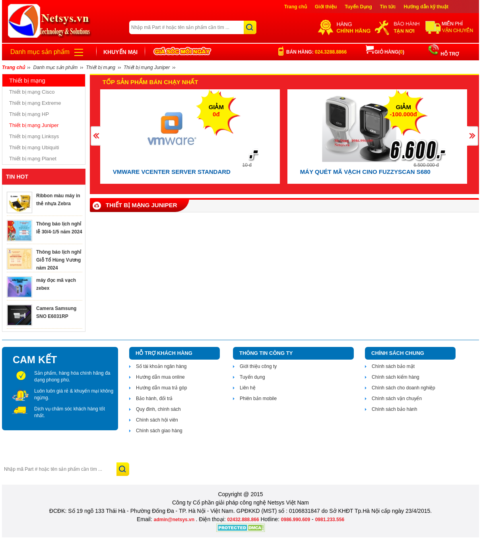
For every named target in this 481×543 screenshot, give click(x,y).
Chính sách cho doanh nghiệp (403, 388)
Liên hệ (248, 388)
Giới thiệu (326, 7)
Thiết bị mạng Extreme (35, 103)
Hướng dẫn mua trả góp (161, 388)
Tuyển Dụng (358, 7)
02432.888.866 (243, 519)
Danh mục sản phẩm (40, 51)
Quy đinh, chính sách (158, 409)
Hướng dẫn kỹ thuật (426, 7)
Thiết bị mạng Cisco (32, 92)
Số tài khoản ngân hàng (161, 366)
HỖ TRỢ (449, 54)
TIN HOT (17, 176)
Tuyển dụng (252, 377)
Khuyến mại (120, 52)
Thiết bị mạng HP (29, 114)
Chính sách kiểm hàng (395, 377)
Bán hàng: (316, 52)
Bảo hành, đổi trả (154, 398)
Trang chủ (295, 7)
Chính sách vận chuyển (397, 398)
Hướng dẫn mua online (160, 377)
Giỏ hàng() (385, 52)
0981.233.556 (329, 519)
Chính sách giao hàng (159, 430)
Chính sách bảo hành (394, 409)
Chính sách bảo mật (393, 366)
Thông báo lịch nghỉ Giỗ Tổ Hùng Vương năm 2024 (58, 260)
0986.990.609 (295, 519)
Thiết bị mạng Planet (32, 159)
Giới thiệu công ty (258, 366)
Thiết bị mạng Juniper (34, 125)
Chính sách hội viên (157, 420)
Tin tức (388, 7)
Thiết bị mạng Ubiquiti (34, 147)
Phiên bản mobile (258, 398)
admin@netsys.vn (175, 519)
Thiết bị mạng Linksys (34, 136)
